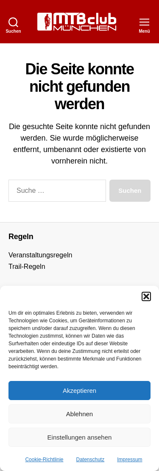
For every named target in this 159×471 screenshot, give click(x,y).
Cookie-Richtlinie (44, 460)
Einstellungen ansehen (79, 437)
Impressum (129, 460)
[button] (146, 296)
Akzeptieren (79, 390)
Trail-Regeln (26, 266)
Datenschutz (90, 460)
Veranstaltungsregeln (40, 255)
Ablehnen (79, 413)
